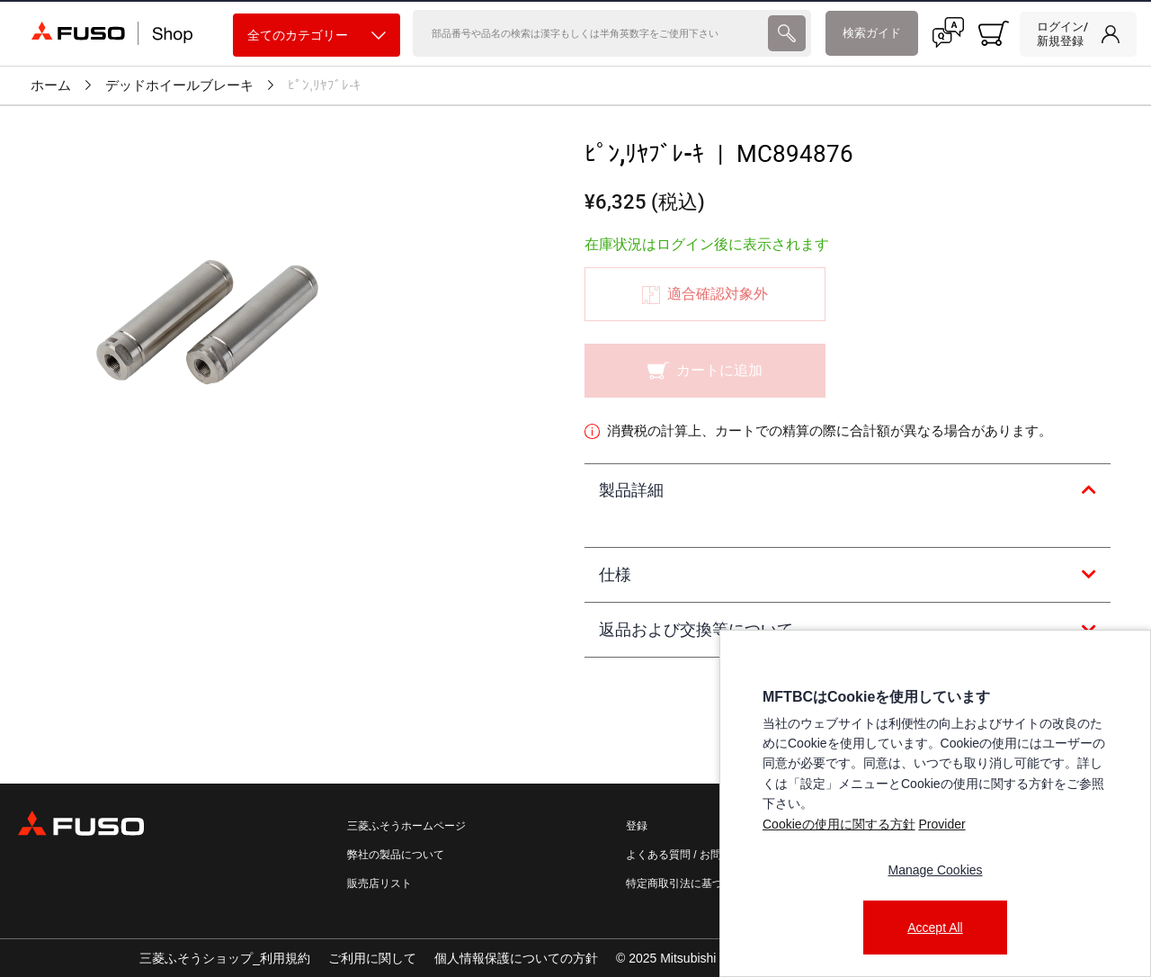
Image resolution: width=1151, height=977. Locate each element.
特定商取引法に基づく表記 (690, 883)
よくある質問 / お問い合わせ (695, 854)
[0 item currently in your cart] (993, 33)
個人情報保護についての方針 (516, 958)
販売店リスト (379, 883)
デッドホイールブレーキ (179, 85)
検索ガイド (872, 33)
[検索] (588, 33)
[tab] (847, 491)
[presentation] (787, 33)
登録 (636, 826)
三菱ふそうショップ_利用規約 (224, 958)
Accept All (934, 927)
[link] (1078, 34)
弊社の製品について (395, 854)
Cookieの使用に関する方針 (839, 824)
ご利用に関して (372, 958)
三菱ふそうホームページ (406, 826)
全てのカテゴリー (316, 35)
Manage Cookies (935, 870)
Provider (941, 824)
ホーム (51, 85)
